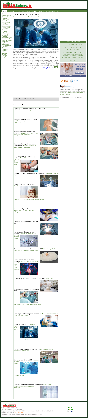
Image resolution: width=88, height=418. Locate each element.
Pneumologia (72, 59)
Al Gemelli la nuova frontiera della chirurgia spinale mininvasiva (26, 133)
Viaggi (4, 57)
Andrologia (5, 17)
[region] (36, 82)
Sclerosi (4, 52)
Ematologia (5, 24)
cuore (25, 98)
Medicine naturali (7, 40)
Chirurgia (68, 46)
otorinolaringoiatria (78, 57)
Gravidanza (5, 35)
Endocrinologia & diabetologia (73, 47)
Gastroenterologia (7, 30)
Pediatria (4, 48)
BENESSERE (11, 11)
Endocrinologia (6, 26)
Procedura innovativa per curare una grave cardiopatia (25, 146)
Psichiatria (5, 49)
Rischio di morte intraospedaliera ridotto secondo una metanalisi (33, 386)
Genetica (4, 31)
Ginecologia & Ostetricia (69, 51)
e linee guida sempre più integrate (23, 110)
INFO (58, 11)
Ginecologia (5, 33)
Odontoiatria (5, 44)
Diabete (4, 23)
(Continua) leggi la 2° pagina (46, 68)
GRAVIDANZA (26, 11)
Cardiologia (5, 19)
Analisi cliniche (6, 15)
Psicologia (5, 50)
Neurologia (5, 41)
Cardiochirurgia (69, 44)
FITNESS (18, 11)
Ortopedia (5, 46)
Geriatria (4, 32)
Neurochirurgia (69, 54)
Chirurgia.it (5, 21)
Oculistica (5, 43)
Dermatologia (6, 22)
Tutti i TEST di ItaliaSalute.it (73, 76)
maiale (33, 98)
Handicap (4, 36)
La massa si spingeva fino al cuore (27, 222)
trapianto (29, 98)
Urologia (4, 55)
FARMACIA (42, 11)
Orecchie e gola (6, 45)
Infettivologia (78, 52)
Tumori (4, 54)
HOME (4, 11)
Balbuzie (4, 18)
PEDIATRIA (34, 11)
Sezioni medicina (7, 14)
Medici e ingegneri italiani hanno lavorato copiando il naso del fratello (35, 249)
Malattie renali (6, 39)
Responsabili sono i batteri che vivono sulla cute (27, 304)
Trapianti (4, 53)
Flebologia (5, 28)
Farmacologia (6, 27)
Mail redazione (19, 412)
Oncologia (73, 55)
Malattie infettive (7, 37)
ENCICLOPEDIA (50, 11)
